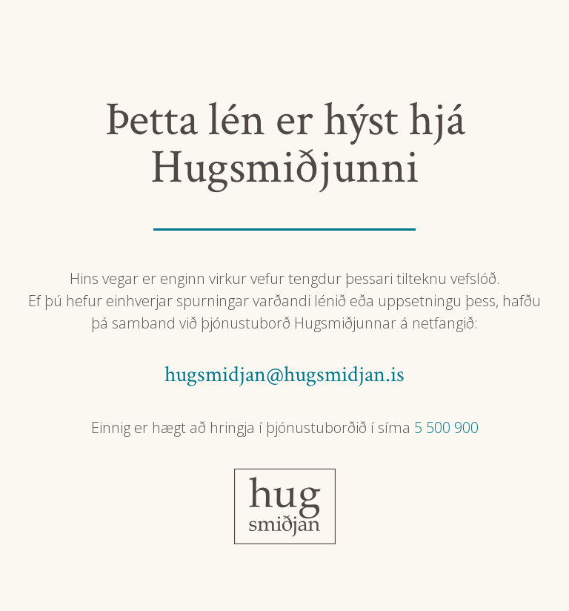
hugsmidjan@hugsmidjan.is (284, 374)
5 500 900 (446, 427)
